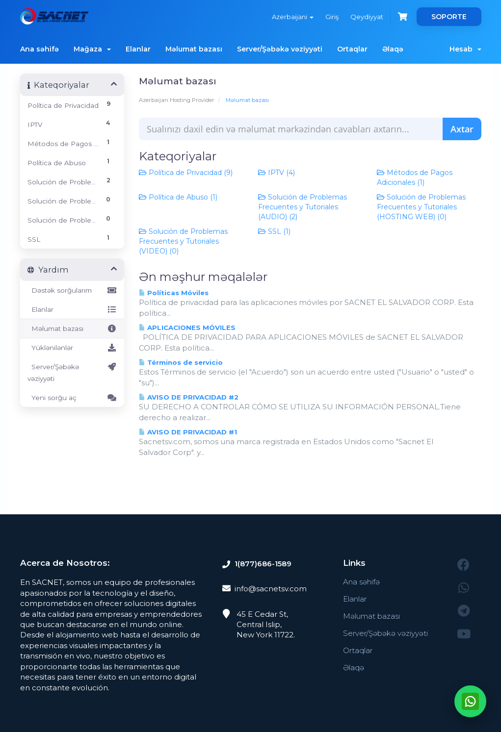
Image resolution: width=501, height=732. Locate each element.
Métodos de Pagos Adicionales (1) (414, 177)
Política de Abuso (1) (178, 197)
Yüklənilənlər (72, 347)
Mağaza (92, 49)
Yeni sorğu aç (72, 398)
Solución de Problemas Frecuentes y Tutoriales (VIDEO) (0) (183, 241)
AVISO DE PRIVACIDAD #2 (188, 397)
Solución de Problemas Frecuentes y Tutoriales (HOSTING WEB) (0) (421, 207)
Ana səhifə (39, 49)
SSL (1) (274, 231)
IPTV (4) (276, 172)
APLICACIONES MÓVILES (187, 327)
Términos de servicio (181, 362)
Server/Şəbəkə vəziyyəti (279, 49)
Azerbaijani (293, 17)
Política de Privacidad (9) (186, 172)
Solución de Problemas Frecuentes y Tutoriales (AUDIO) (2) (302, 207)
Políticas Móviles (174, 293)
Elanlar (138, 49)
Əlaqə (392, 49)
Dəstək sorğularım (72, 290)
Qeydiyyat (366, 17)
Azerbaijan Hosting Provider (176, 100)
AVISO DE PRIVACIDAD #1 (188, 432)
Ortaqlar (352, 49)
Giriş (332, 17)
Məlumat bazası (193, 49)
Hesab (465, 49)
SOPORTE (449, 16)
